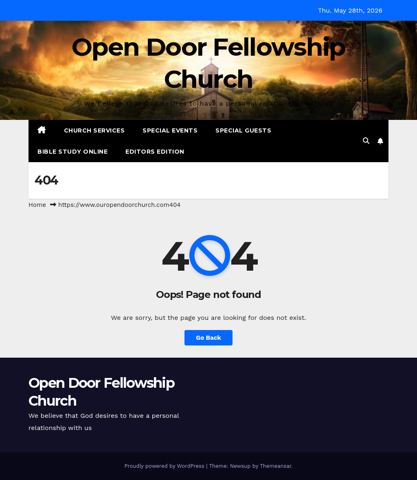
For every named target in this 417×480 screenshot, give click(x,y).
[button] (366, 141)
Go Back (208, 337)
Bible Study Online (72, 151)
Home (37, 205)
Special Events (170, 130)
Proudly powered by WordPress (165, 466)
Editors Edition (154, 151)
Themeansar (275, 466)
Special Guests (243, 130)
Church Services (94, 130)
